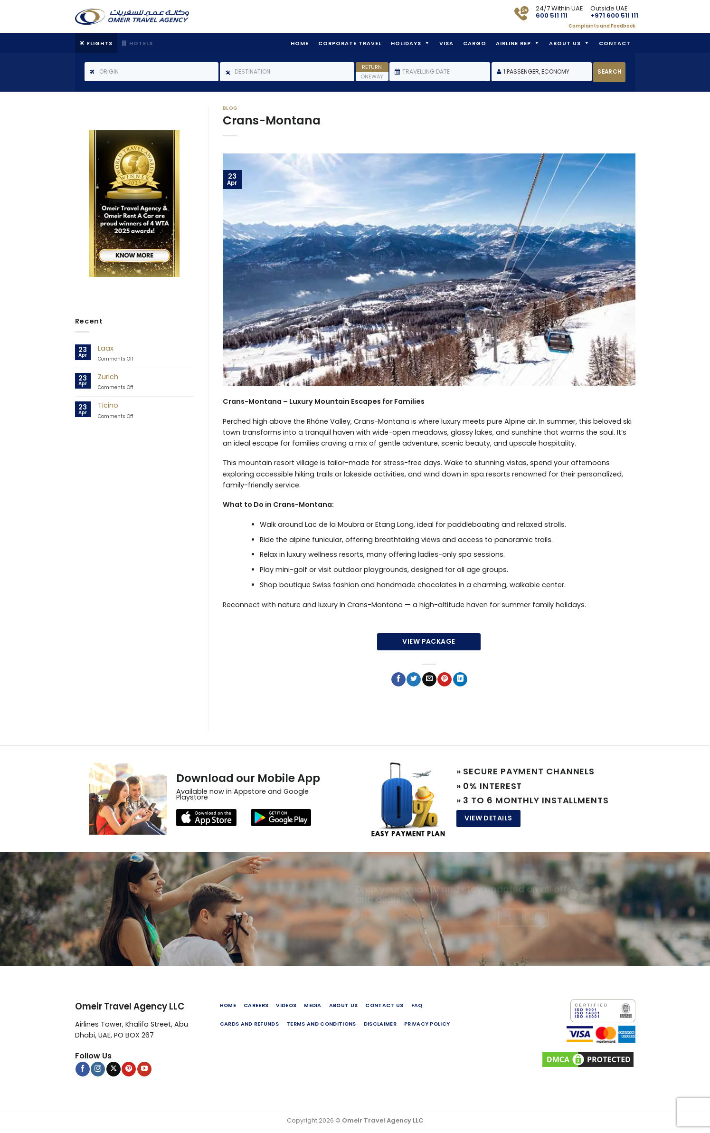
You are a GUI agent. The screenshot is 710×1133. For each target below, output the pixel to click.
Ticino (108, 405)
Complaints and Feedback (601, 25)
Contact (615, 43)
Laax (106, 348)
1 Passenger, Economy (536, 71)
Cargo (474, 43)
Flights (100, 43)
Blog (230, 108)
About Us (565, 43)
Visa (446, 43)
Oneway (371, 76)
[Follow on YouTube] (144, 1069)
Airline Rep (513, 43)
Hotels (141, 43)
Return (372, 67)
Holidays (406, 43)
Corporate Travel (349, 43)
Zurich (108, 377)
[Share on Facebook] (398, 679)
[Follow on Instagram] (98, 1069)
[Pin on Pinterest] (444, 679)
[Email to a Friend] (429, 679)
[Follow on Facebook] (83, 1069)
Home (300, 43)
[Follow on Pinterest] (129, 1069)
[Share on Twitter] (414, 679)
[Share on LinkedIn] (460, 679)
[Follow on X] (113, 1069)
